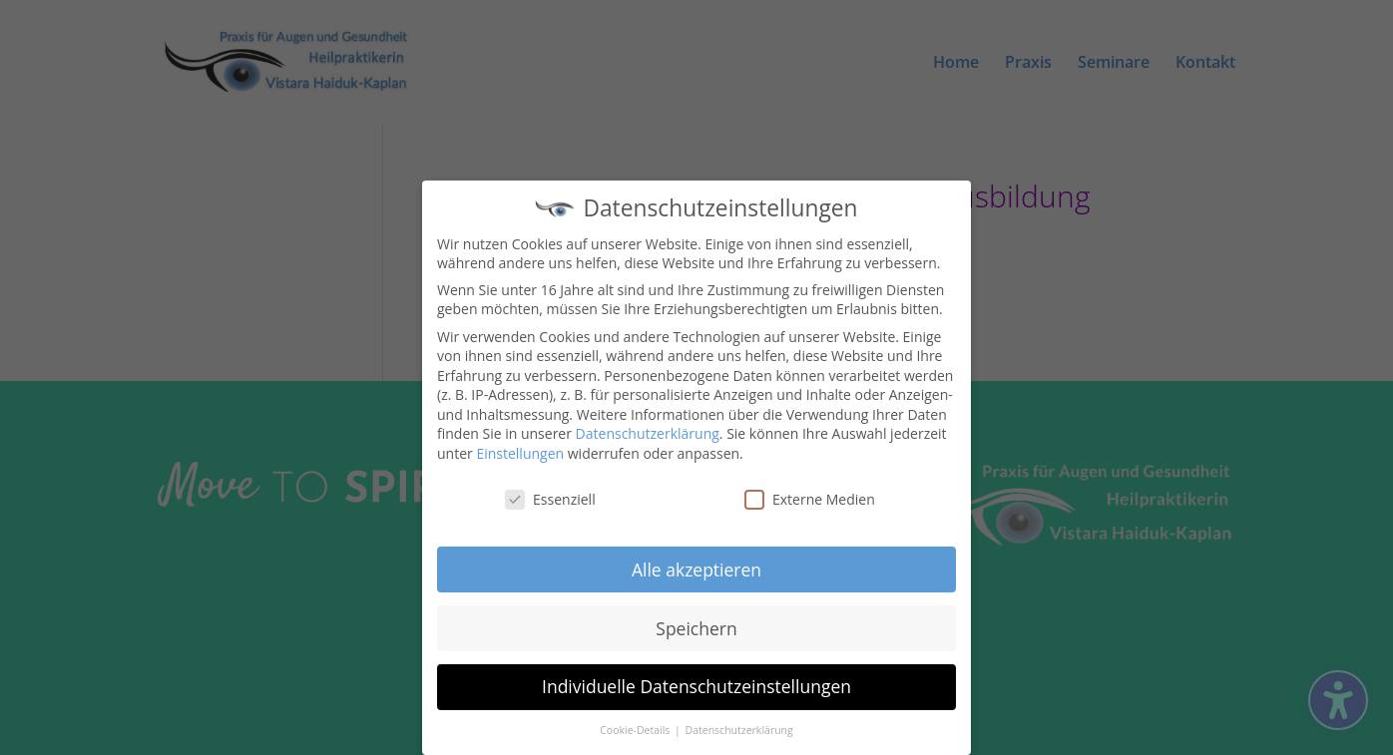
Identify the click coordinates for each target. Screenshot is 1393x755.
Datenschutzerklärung (647, 428)
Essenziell (550, 493)
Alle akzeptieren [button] (696, 563)
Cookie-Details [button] (636, 724)
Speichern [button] (696, 622)
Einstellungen (520, 447)
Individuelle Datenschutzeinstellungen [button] (696, 681)
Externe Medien (809, 493)
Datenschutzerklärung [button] (739, 724)
